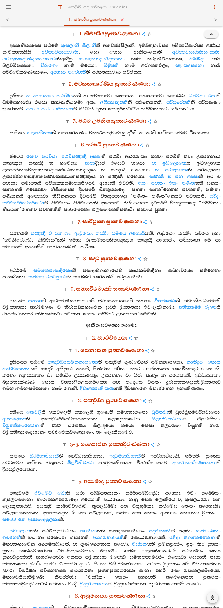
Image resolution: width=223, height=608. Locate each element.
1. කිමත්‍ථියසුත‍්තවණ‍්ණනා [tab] (113, 19)
